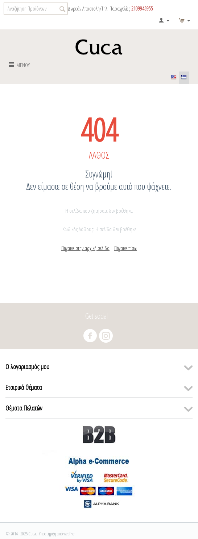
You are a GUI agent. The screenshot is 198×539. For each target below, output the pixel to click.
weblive (68, 533)
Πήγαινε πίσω (125, 248)
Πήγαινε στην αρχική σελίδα (85, 248)
